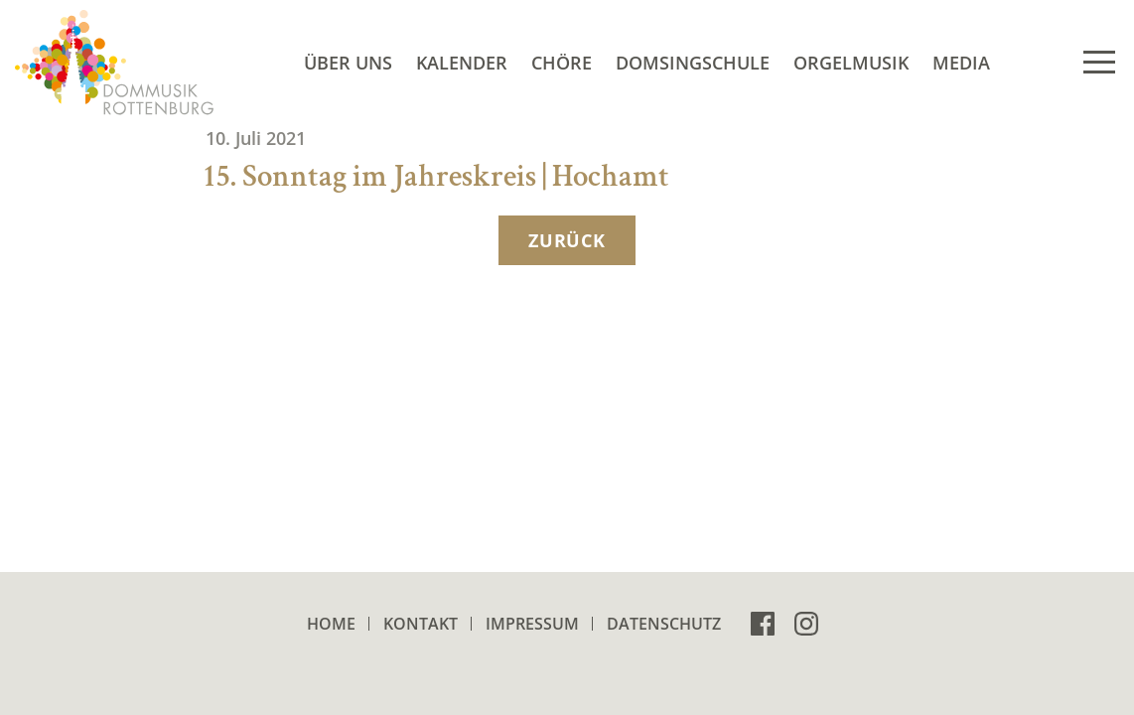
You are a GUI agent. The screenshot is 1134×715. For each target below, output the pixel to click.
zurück (567, 240)
